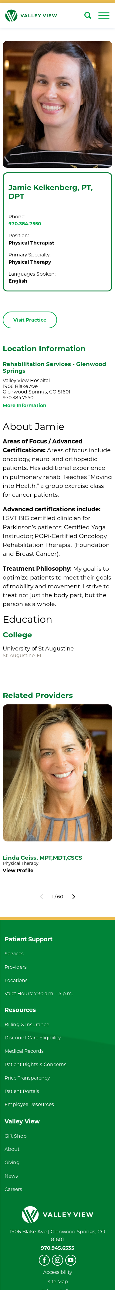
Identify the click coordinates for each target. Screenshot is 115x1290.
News (11, 1176)
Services (14, 954)
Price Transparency (27, 1078)
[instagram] (57, 1260)
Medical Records (24, 1051)
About (12, 1149)
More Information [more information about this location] (24, 405)
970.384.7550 (24, 224)
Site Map (57, 1282)
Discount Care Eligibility (33, 1038)
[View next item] (73, 896)
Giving (12, 1162)
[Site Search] (87, 15)
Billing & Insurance (27, 1024)
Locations (16, 980)
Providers (16, 967)
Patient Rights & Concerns (35, 1064)
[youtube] (70, 1260)
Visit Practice (29, 320)
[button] (104, 15)
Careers (13, 1189)
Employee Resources (29, 1104)
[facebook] (44, 1260)
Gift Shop (16, 1136)
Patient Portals (22, 1091)
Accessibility (57, 1272)
